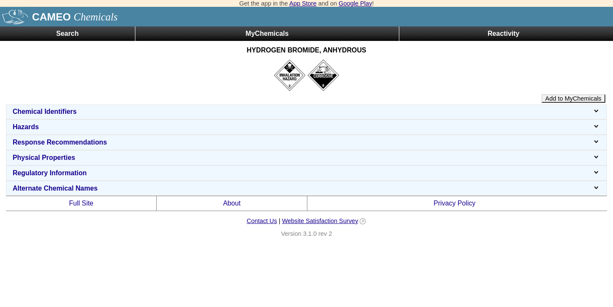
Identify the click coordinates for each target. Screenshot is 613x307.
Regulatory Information (307, 173)
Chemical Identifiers (307, 111)
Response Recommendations (307, 142)
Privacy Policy (454, 203)
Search (67, 33)
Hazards (307, 126)
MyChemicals (267, 33)
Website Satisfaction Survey (320, 220)
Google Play (355, 3)
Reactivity (503, 33)
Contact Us (261, 220)
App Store (303, 3)
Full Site (81, 203)
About (232, 203)
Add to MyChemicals (573, 98)
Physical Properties (307, 157)
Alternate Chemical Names (307, 188)
